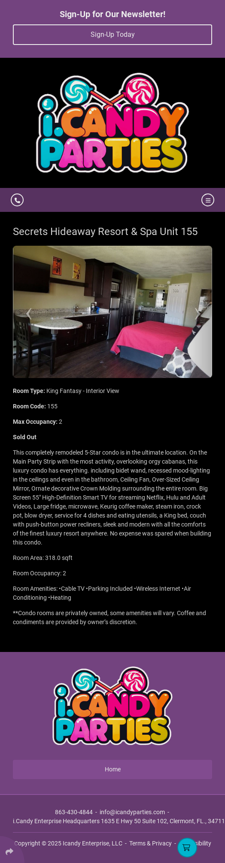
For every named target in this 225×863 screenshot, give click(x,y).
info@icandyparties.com (132, 812)
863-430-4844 (74, 812)
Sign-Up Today (113, 34)
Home (113, 769)
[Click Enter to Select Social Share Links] (12, 849)
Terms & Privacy (150, 843)
